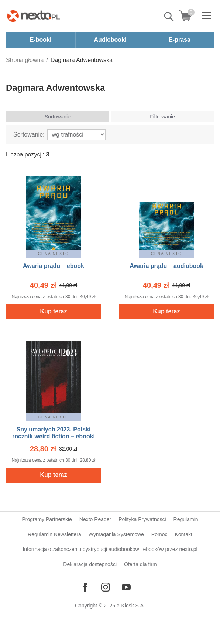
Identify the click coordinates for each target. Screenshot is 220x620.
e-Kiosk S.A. (131, 606)
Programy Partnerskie (47, 519)
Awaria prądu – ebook (53, 266)
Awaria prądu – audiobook (166, 266)
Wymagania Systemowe (116, 534)
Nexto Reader (95, 519)
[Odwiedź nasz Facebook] (85, 587)
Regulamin (185, 519)
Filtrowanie (162, 117)
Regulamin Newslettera (54, 534)
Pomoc (159, 534)
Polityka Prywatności (142, 519)
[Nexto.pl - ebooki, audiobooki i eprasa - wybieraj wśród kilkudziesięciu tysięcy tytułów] (33, 16)
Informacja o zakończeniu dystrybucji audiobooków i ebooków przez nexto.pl (110, 549)
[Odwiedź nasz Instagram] (105, 587)
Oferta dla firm (140, 564)
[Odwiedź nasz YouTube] (126, 587)
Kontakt (183, 534)
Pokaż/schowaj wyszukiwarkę (169, 16)
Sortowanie (58, 117)
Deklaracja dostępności (90, 564)
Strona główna (25, 60)
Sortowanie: (29, 134)
